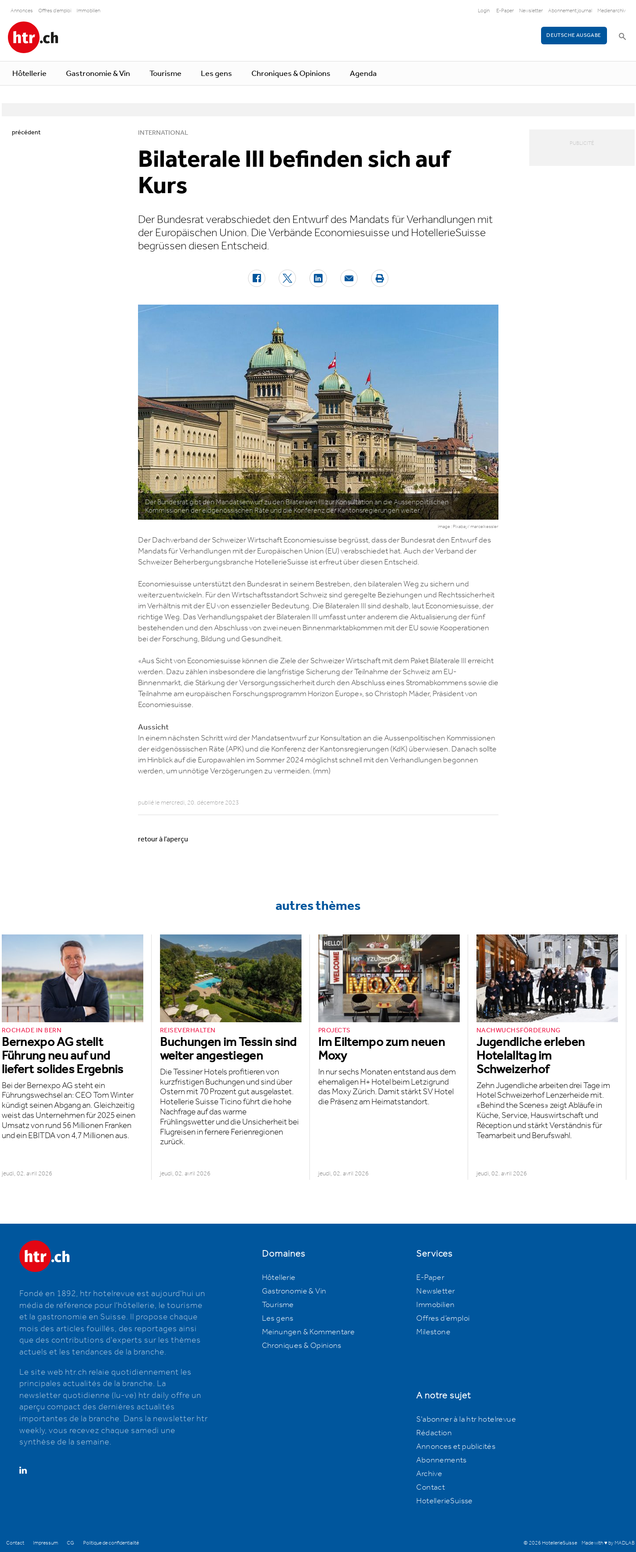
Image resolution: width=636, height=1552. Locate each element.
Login (484, 11)
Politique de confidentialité (111, 1543)
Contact (430, 1487)
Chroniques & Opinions (291, 74)
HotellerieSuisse (444, 1501)
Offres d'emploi (54, 11)
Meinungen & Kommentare (308, 1332)
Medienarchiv (611, 11)
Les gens (216, 74)
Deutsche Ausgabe (573, 35)
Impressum (45, 1543)
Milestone (433, 1332)
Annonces (22, 11)
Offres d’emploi (442, 1318)
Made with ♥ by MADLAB (607, 1543)
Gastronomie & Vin (98, 74)
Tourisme (165, 74)
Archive (429, 1474)
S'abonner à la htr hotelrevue (466, 1419)
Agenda (363, 74)
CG (70, 1543)
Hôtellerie (29, 74)
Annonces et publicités (455, 1447)
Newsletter (531, 11)
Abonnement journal (570, 11)
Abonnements (441, 1460)
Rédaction (434, 1433)
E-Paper (505, 11)
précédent (26, 132)
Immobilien (88, 11)
